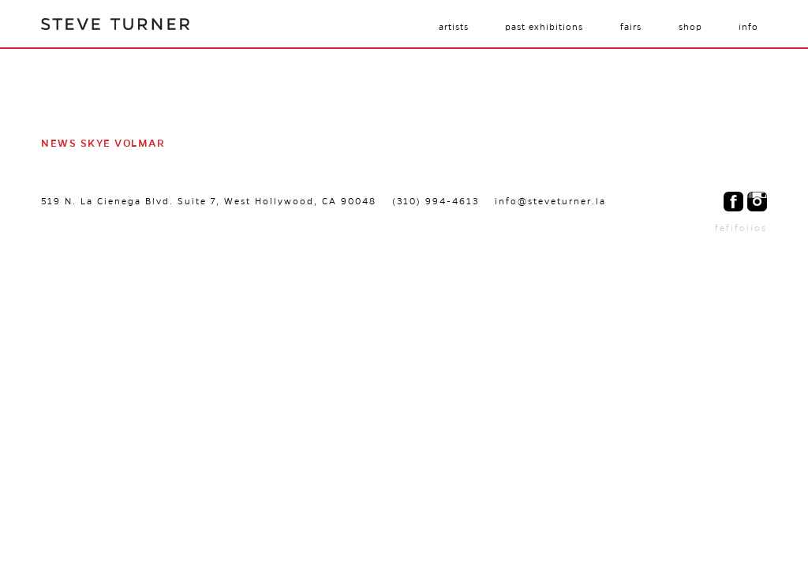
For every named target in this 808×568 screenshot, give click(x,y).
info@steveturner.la (550, 201)
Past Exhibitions (544, 27)
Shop (690, 27)
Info (748, 27)
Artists (454, 27)
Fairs (631, 27)
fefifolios (741, 228)
